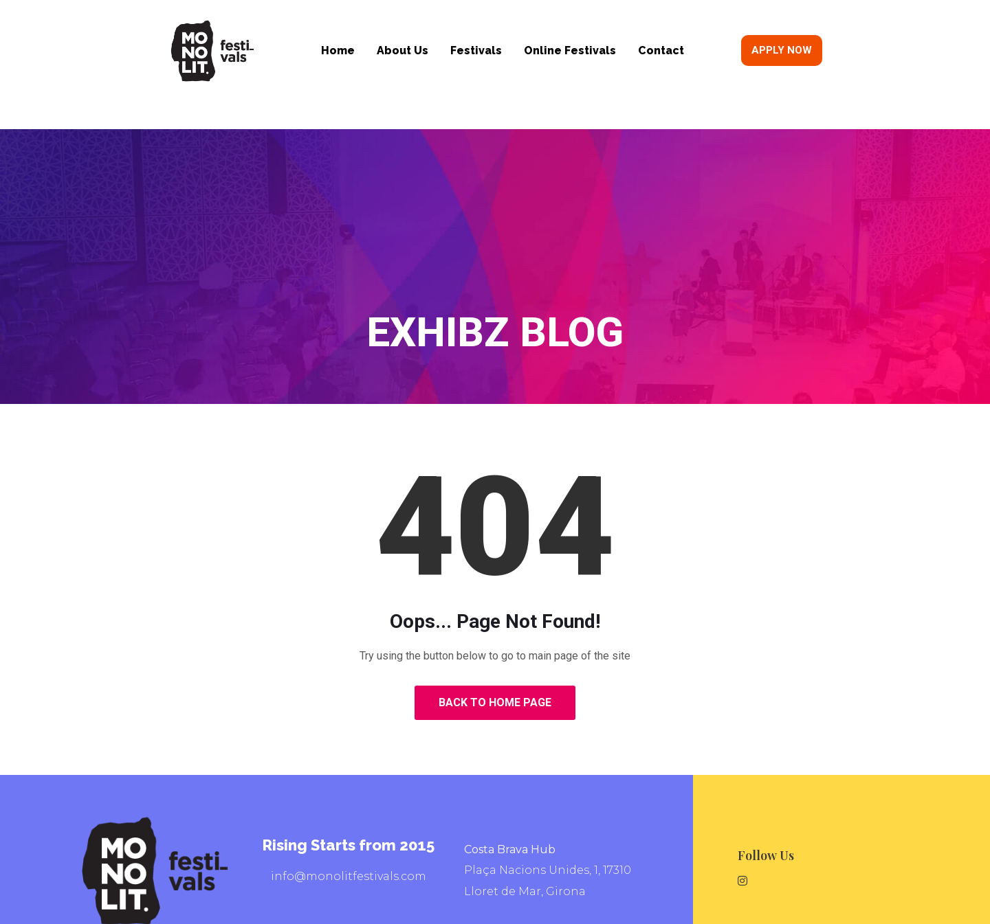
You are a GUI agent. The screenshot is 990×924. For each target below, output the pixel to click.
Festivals (476, 50)
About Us (402, 50)
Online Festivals (570, 50)
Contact (661, 50)
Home (338, 50)
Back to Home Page (495, 702)
